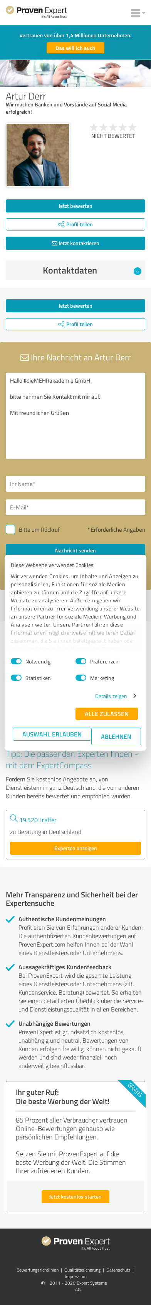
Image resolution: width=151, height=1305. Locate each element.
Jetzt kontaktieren (75, 243)
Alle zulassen (107, 713)
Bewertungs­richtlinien (38, 1270)
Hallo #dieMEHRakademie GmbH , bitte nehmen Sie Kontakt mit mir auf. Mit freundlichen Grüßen (75, 416)
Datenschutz (118, 1270)
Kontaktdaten (92, 270)
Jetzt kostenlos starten (75, 1196)
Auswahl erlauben (52, 734)
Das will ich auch (76, 48)
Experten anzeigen (75, 848)
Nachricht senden (75, 550)
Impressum (76, 1276)
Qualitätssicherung (82, 1270)
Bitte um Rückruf (39, 530)
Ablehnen (116, 736)
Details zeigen (111, 696)
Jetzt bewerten (75, 205)
